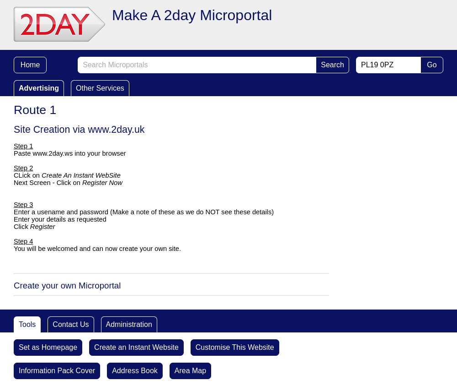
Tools (27, 324)
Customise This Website (235, 347)
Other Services (100, 88)
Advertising (39, 88)
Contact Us (71, 324)
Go (431, 65)
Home (30, 65)
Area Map (190, 371)
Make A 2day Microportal (192, 15)
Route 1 (35, 110)
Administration (129, 324)
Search (332, 65)
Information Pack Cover (57, 371)
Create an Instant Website (136, 347)
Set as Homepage (48, 347)
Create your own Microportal (67, 285)
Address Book (135, 371)
